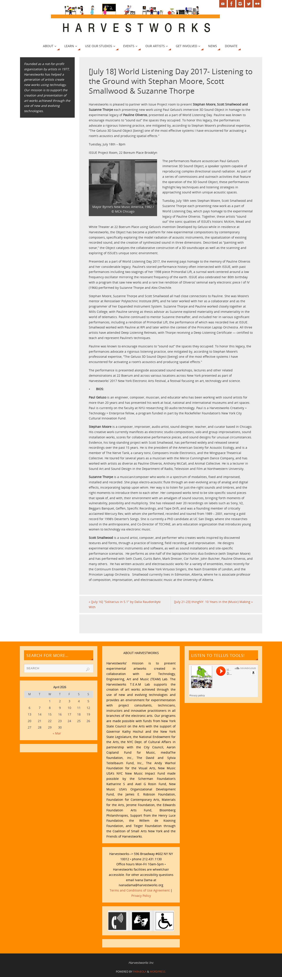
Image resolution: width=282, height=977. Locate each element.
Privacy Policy (141, 896)
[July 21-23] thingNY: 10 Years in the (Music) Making (213, 602)
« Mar (57, 733)
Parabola (140, 971)
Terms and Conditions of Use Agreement (140, 890)
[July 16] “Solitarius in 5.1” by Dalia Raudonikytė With (125, 604)
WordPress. (158, 971)
